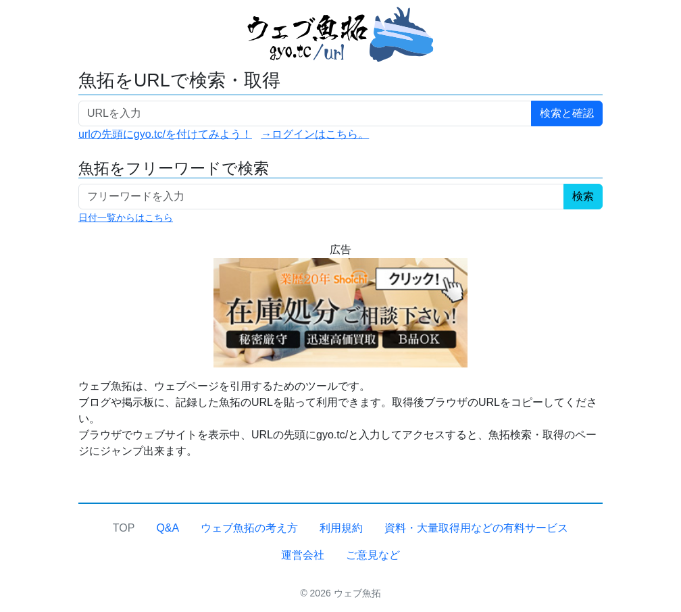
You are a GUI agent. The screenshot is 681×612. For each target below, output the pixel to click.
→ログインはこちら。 (315, 134)
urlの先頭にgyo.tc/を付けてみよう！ (165, 134)
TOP (124, 528)
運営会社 (302, 555)
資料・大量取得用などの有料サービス (476, 528)
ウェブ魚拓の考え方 (249, 528)
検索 (583, 196)
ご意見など (373, 555)
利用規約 (341, 528)
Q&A (167, 528)
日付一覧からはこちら (125, 217)
